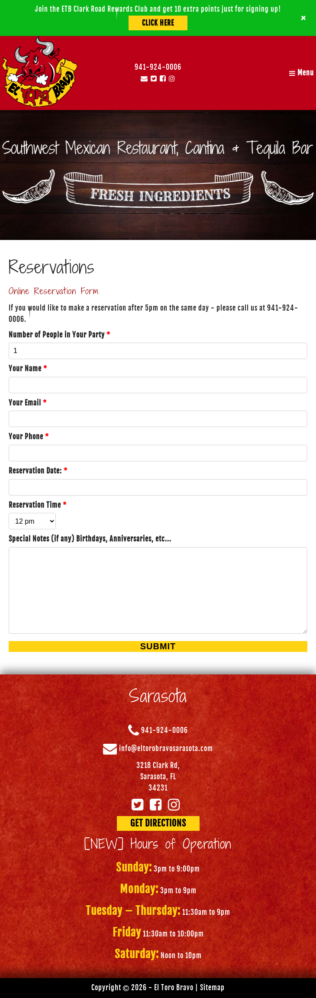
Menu (301, 72)
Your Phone (29, 436)
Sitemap (212, 987)
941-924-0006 (158, 67)
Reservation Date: (38, 471)
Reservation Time (38, 505)
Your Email (28, 403)
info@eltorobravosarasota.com (166, 749)
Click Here (158, 23)
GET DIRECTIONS (158, 823)
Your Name (28, 368)
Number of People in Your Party (59, 335)
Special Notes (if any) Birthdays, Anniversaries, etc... (90, 539)
